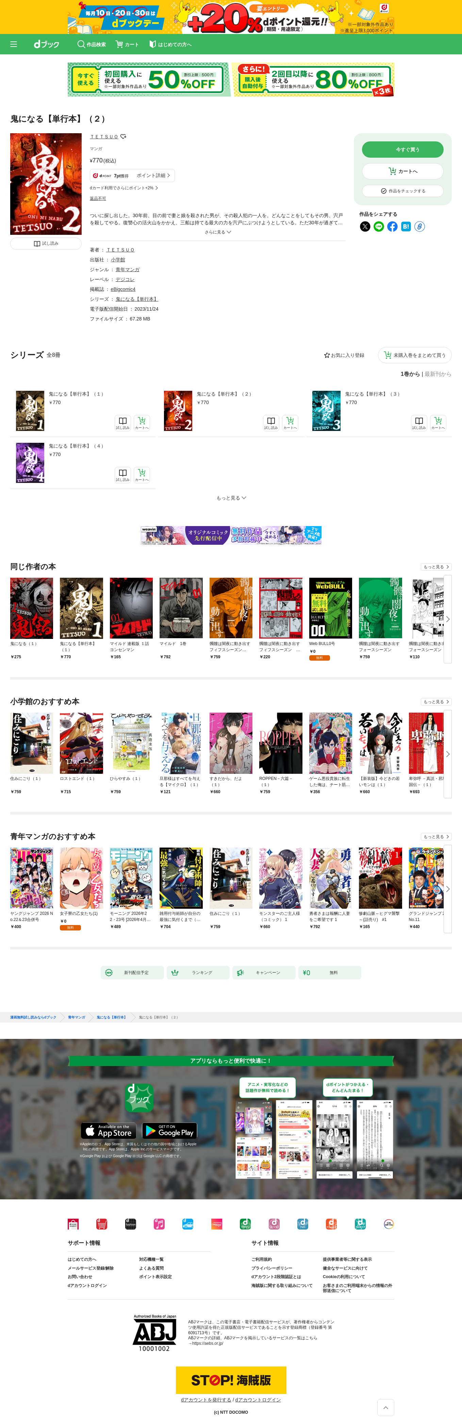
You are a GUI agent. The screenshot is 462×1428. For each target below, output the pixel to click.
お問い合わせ (80, 1276)
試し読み (50, 243)
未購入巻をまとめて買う (420, 355)
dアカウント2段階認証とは (276, 1276)
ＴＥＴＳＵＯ (104, 136)
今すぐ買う (408, 149)
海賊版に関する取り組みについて (282, 1285)
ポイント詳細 (151, 175)
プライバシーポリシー (271, 1268)
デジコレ (125, 279)
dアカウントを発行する (206, 1400)
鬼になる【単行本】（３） (373, 394)
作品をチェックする (407, 191)
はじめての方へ (82, 1259)
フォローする (123, 136)
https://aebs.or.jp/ (207, 1343)
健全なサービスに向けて (345, 1268)
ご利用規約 (261, 1259)
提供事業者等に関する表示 (347, 1259)
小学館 (118, 259)
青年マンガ (127, 269)
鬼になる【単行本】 (137, 299)
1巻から (410, 374)
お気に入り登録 (347, 355)
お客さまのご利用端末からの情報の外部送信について (357, 1288)
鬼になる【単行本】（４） (77, 446)
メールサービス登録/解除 (91, 1268)
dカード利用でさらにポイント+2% (121, 188)
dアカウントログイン (87, 1285)
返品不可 (98, 198)
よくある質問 (151, 1268)
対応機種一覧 (151, 1259)
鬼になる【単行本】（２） (225, 394)
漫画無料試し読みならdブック (33, 1017)
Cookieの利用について (344, 1276)
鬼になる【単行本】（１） (77, 394)
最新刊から (438, 374)
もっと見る (434, 566)
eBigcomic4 (123, 289)
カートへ (407, 171)
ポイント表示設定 (155, 1276)
